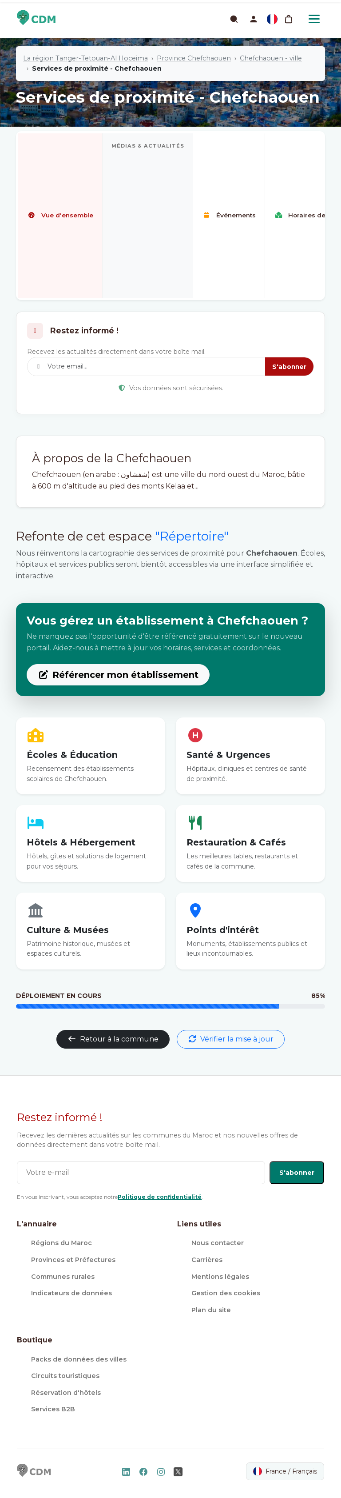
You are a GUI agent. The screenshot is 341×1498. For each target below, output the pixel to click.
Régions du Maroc (61, 1243)
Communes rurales (63, 1277)
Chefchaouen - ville (271, 58)
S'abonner (289, 366)
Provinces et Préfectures (73, 1260)
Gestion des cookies (225, 1293)
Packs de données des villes (79, 1359)
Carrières (206, 1260)
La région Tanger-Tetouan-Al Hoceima (85, 58)
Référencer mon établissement (118, 674)
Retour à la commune (113, 1039)
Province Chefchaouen (194, 58)
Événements (229, 215)
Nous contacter (217, 1243)
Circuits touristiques (65, 1376)
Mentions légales (220, 1277)
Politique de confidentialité (160, 1197)
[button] (253, 19)
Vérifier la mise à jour (231, 1039)
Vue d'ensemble (60, 215)
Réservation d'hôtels (66, 1393)
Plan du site (211, 1310)
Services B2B (53, 1409)
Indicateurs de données (71, 1293)
